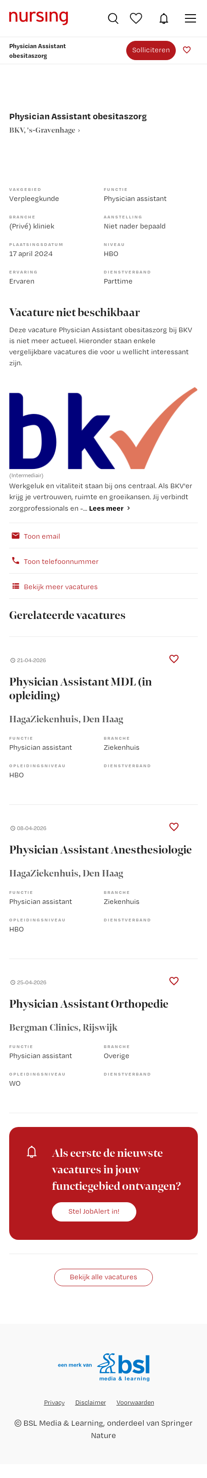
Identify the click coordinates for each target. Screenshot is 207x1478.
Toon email (34, 535)
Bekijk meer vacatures (53, 585)
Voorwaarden (135, 1402)
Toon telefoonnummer (54, 560)
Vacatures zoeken (113, 18)
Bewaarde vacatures (137, 18)
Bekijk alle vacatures (103, 1276)
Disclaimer (90, 1402)
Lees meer (106, 508)
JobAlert (164, 18)
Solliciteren (151, 49)
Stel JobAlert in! (94, 1211)
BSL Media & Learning (63, 1423)
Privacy (54, 1402)
